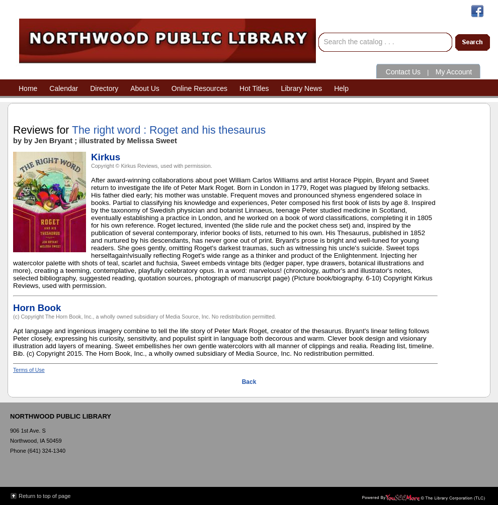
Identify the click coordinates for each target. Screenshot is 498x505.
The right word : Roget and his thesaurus (169, 130)
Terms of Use (29, 370)
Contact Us (403, 72)
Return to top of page (44, 496)
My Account (454, 72)
